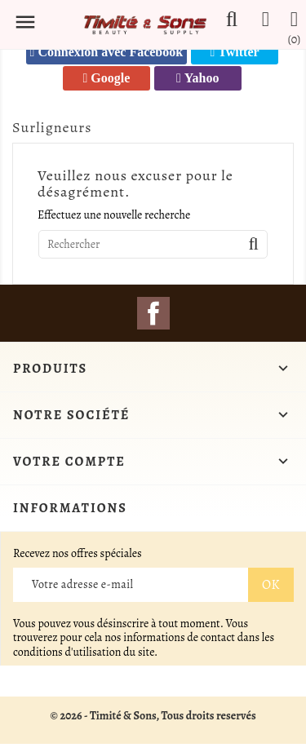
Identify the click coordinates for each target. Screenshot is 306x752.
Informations (70, 508)
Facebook (153, 313)
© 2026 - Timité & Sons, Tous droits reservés (152, 715)
